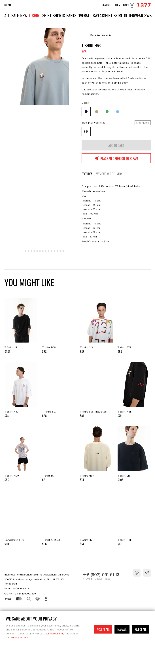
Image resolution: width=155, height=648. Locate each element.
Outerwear (133, 15)
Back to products (100, 35)
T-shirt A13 (96, 326)
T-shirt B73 (134, 326)
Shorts (59, 15)
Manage (122, 629)
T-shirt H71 (58, 454)
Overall (84, 15)
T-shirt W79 (21, 454)
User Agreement (53, 633)
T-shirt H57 (21, 390)
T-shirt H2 (96, 518)
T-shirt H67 (96, 454)
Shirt (46, 15)
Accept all (103, 629)
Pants (71, 15)
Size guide (142, 122)
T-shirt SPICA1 (58, 518)
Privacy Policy (19, 637)
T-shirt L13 (134, 454)
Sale (15, 15)
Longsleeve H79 (21, 518)
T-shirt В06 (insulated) (96, 390)
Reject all (140, 629)
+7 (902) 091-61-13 (101, 574)
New (23, 15)
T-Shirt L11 (21, 326)
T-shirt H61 (134, 390)
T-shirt (35, 15)
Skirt (118, 15)
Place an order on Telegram (119, 158)
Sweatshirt (102, 15)
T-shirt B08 (58, 326)
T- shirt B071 (58, 390)
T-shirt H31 (134, 518)
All (7, 15)
